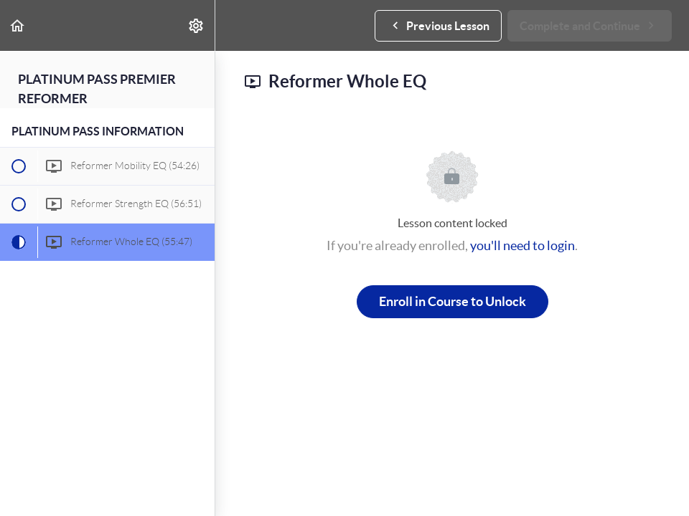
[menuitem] (197, 25)
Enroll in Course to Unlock (452, 301)
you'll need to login (522, 245)
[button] (18, 25)
